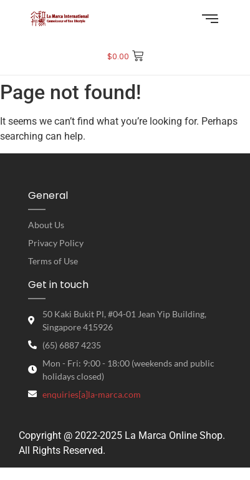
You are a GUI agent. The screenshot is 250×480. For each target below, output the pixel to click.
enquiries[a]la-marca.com (91, 394)
